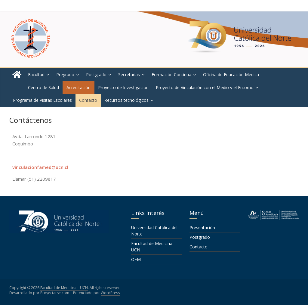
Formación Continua (171, 74)
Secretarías (129, 74)
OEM (136, 259)
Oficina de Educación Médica (231, 74)
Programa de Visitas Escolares (42, 100)
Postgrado (96, 74)
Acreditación (78, 87)
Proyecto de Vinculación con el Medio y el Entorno (205, 87)
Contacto (88, 100)
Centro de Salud (43, 87)
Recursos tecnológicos (126, 100)
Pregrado (65, 74)
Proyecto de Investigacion (123, 87)
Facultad (36, 74)
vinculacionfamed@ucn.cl (40, 167)
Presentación (202, 227)
